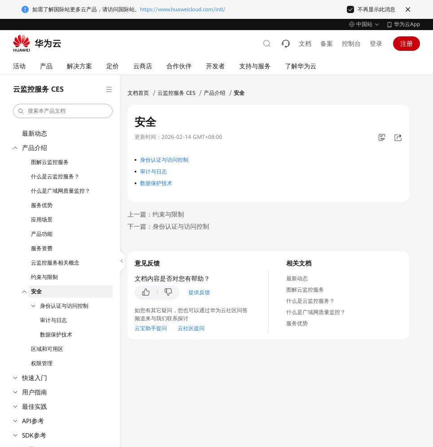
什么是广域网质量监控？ (60, 191)
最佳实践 (34, 406)
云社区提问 (191, 328)
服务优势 (41, 205)
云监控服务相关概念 (55, 263)
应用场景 (41, 220)
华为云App (407, 24)
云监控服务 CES (176, 93)
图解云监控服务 (50, 162)
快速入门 (34, 377)
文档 (305, 43)
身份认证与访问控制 (64, 306)
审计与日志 (53, 320)
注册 (406, 43)
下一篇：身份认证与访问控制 (168, 226)
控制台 (351, 43)
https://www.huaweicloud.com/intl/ (182, 9)
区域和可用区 (47, 349)
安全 (36, 291)
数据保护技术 (56, 335)
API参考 (33, 421)
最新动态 (34, 133)
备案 (326, 43)
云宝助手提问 (151, 328)
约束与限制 (44, 277)
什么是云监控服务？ (55, 176)
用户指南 (34, 392)
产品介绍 (34, 147)
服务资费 (41, 248)
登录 (376, 43)
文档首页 (138, 93)
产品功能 (41, 234)
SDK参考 (34, 435)
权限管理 (41, 363)
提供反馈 (199, 292)
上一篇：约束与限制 (155, 214)
